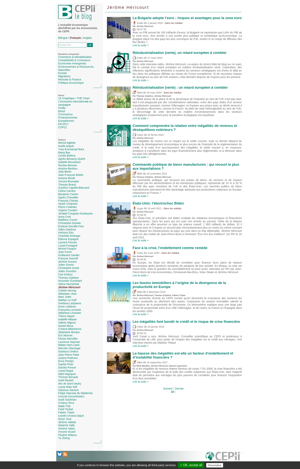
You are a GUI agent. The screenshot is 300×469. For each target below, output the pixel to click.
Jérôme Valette (67, 422)
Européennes (66, 120)
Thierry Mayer (66, 316)
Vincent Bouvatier (68, 181)
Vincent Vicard (66, 431)
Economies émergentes (72, 63)
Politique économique (71, 82)
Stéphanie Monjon (69, 332)
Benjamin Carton (68, 194)
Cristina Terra (66, 402)
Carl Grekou (65, 274)
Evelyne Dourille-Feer (71, 226)
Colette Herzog (67, 290)
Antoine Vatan (66, 428)
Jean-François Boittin (70, 174)
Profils (62, 108)
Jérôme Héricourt (69, 287)
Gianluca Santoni (68, 390)
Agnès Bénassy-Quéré (71, 158)
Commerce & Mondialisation (75, 56)
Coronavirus (65, 114)
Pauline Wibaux (67, 435)
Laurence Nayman (69, 341)
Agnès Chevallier (68, 197)
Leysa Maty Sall (67, 386)
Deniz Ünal (64, 418)
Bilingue (63, 37)
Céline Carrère (67, 190)
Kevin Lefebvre (67, 306)
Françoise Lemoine (69, 309)
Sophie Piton (65, 364)
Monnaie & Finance (69, 79)
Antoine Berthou (67, 168)
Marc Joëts (64, 296)
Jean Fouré (65, 251)
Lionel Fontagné (67, 245)
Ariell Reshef (65, 380)
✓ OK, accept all (191, 465)
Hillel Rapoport (67, 374)
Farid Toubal (65, 409)
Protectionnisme (67, 117)
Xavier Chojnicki (67, 203)
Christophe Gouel (68, 267)
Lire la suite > (141, 45)
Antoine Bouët (66, 178)
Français (75, 37)
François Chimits (68, 200)
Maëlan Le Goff (67, 300)
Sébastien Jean (67, 293)
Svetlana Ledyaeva (69, 303)
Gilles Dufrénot (67, 229)
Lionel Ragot (65, 370)
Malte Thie (64, 406)
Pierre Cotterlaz (67, 207)
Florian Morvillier (68, 338)
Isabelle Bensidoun (69, 162)
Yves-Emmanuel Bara (71, 149)
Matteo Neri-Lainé (68, 344)
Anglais (87, 37)
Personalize (214, 465)
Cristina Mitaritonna (69, 328)
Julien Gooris (66, 264)
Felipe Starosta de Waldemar (75, 393)
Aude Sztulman (67, 399)
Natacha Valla (66, 425)
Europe (62, 73)
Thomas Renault (68, 377)
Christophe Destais (69, 223)
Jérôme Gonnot (67, 261)
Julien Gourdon (67, 271)
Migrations (64, 76)
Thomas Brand (67, 184)
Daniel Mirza (65, 325)
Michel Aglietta (66, 142)
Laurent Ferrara (67, 242)
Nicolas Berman (67, 165)
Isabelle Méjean (67, 319)
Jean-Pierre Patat (68, 354)
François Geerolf (68, 258)
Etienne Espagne (68, 239)
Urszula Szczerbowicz (71, 396)
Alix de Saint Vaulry (69, 383)
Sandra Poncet (67, 367)
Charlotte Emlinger (69, 235)
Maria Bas (64, 152)
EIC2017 (63, 124)
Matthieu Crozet (67, 219)
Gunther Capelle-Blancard (73, 187)
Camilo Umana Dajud (71, 415)
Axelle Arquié (66, 146)
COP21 (62, 127)
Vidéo (138, 58)
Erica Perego (66, 361)
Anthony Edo (65, 232)
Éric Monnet (65, 335)
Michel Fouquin (67, 248)
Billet (137, 92)
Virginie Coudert (67, 210)
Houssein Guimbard (70, 280)
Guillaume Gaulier (69, 255)
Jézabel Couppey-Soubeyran (75, 213)
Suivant (167, 388)
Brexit (61, 111)
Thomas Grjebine (68, 277)
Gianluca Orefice (68, 351)
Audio (138, 23)
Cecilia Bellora (66, 155)
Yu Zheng (64, 438)
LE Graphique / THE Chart (74, 98)
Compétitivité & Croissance (74, 60)
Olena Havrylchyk (68, 284)
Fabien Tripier (66, 412)
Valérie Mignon (67, 322)
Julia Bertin (64, 171)
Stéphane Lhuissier (69, 312)
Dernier (179, 388)
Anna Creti (64, 216)
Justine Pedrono (67, 357)
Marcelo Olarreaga (69, 348)
